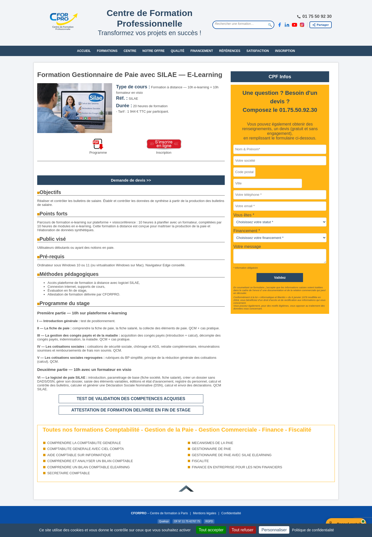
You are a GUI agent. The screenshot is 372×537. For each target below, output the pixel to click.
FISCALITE (200, 461)
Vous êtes (243, 215)
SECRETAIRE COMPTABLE (68, 473)
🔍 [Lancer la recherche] (270, 25)
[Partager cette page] (320, 24)
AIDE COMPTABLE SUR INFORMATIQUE (79, 455)
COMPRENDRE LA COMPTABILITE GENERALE (84, 443)
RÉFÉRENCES (229, 51)
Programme (98, 152)
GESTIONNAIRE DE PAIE (211, 449)
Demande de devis (128, 180)
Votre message (247, 246)
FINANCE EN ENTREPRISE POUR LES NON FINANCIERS (237, 467)
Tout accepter (211, 530)
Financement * (246, 231)
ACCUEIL (84, 51)
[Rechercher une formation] (239, 24)
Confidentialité (231, 513)
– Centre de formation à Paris (159, 513)
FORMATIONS (107, 51)
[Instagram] (302, 25)
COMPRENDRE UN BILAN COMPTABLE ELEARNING (88, 467)
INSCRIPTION (285, 51)
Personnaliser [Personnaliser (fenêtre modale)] (274, 530)
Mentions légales (204, 513)
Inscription (163, 152)
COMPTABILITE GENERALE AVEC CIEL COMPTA (85, 449)
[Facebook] (279, 25)
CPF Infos (280, 76)
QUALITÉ (177, 51)
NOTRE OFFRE (153, 51)
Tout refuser (242, 530)
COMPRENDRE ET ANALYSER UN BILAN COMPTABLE (90, 461)
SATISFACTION (257, 51)
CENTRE (129, 51)
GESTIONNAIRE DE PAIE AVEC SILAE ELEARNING (232, 455)
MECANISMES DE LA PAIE (212, 443)
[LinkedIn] (287, 25)
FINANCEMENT (201, 51)
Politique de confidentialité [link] (313, 530)
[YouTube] (294, 25)
